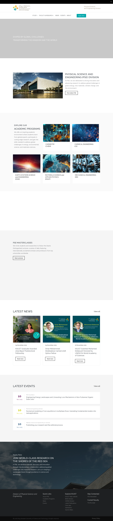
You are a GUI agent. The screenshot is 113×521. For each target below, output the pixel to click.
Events (45, 503)
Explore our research (56, 224)
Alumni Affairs (69, 510)
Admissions (68, 507)
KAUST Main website (71, 496)
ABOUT (69, 15)
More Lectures (19, 258)
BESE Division (69, 499)
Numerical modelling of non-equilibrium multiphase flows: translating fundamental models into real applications (61, 412)
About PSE (46, 496)
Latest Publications (70, 503)
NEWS (57, 15)
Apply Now (81, 15)
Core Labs (68, 505)
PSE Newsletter (92, 496)
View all (97, 311)
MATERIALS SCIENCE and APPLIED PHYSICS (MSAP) (54, 177)
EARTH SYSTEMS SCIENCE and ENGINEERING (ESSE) (25, 177)
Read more (20, 358)
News (44, 501)
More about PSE (71, 93)
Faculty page (91, 503)
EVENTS (62, 15)
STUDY (35, 15)
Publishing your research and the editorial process (44, 425)
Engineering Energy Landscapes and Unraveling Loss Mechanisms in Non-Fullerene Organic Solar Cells (59, 398)
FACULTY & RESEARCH (46, 15)
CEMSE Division (69, 501)
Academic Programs (49, 499)
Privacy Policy (96, 518)
